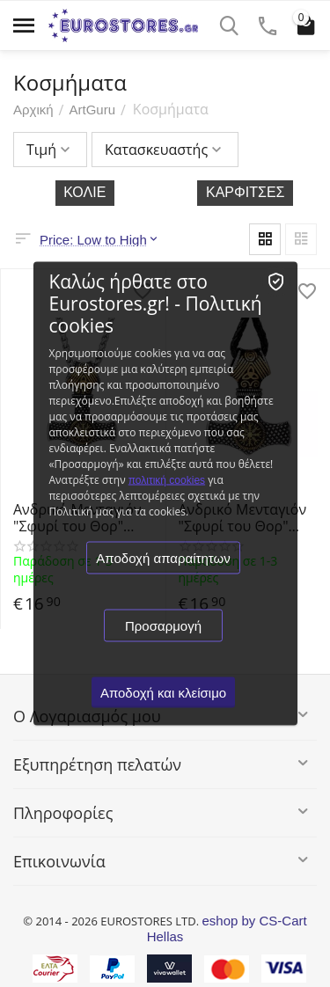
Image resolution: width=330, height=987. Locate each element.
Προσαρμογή (163, 625)
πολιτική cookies (166, 480)
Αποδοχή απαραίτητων (163, 558)
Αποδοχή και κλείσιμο (163, 692)
